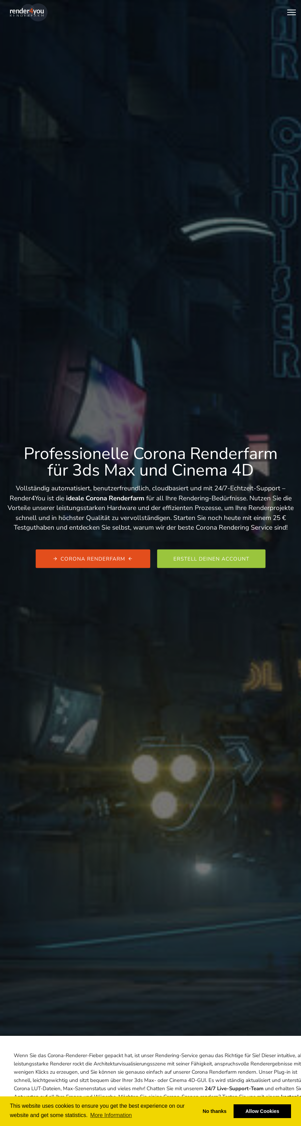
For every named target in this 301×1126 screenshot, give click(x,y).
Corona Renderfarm (93, 558)
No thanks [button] (215, 1111)
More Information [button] (111, 1115)
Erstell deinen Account (211, 558)
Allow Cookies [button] (262, 1111)
